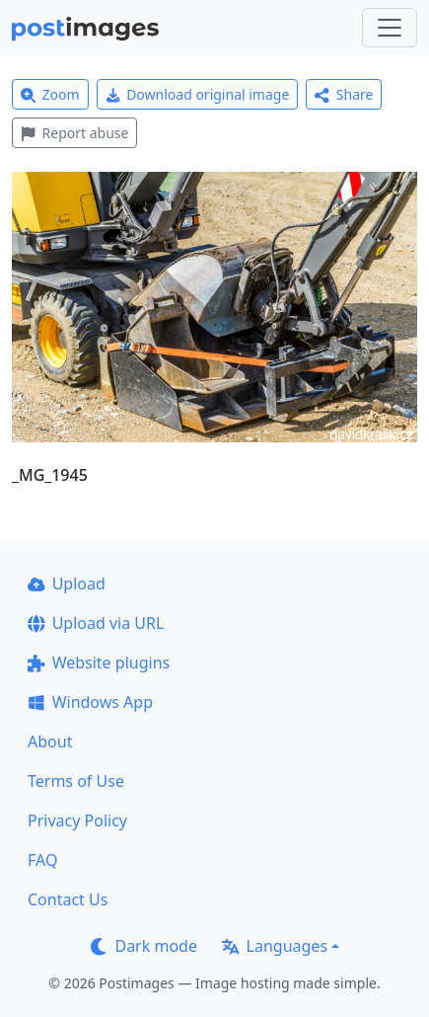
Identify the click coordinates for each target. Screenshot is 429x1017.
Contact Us (67, 899)
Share (344, 94)
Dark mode (144, 946)
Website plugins (99, 662)
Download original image (198, 94)
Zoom (50, 94)
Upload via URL (96, 623)
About (50, 741)
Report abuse (74, 132)
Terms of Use (76, 781)
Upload (67, 583)
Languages (274, 946)
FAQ (42, 860)
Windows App (90, 702)
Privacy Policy (77, 820)
